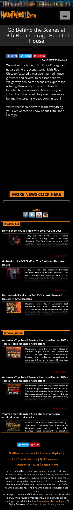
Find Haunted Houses (21, 453)
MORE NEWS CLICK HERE (36, 194)
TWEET (28, 56)
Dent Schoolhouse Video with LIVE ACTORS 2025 (32, 230)
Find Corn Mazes (49, 459)
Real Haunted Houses (27, 464)
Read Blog (60, 255)
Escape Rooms (50, 464)
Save (36, 444)
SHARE (14, 56)
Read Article (59, 371)
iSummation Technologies (51, 501)
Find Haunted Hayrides (49, 453)
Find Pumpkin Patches (24, 459)
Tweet (35, 210)
